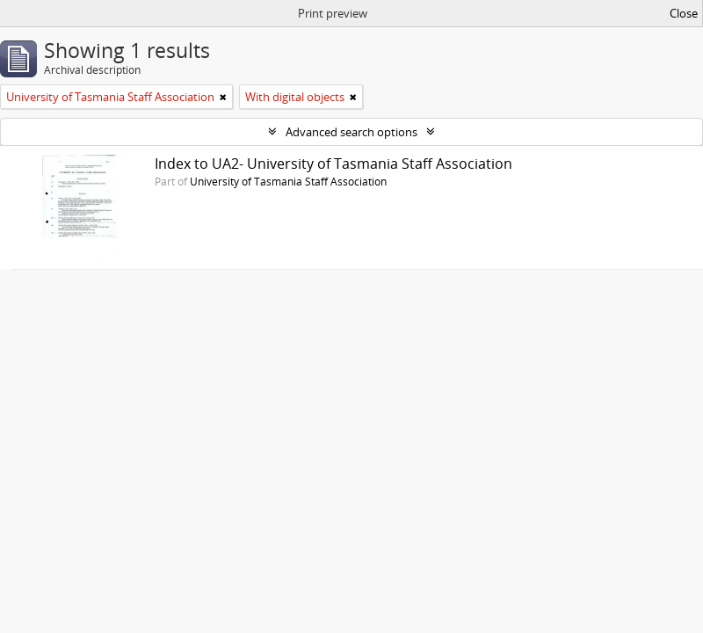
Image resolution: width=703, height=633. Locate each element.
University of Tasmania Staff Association (288, 181)
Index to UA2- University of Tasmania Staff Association (333, 163)
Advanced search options (351, 132)
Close (684, 13)
